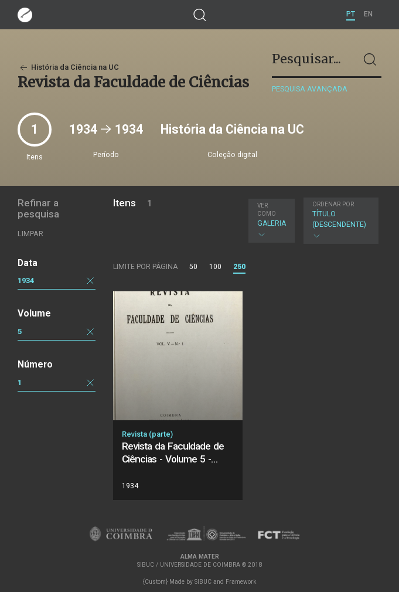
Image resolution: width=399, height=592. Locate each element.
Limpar (30, 233)
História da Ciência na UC (68, 67)
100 (215, 267)
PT (350, 14)
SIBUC (203, 582)
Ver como (266, 209)
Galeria (271, 220)
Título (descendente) (339, 220)
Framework (241, 582)
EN (368, 14)
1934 (26, 280)
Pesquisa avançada (309, 88)
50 (193, 267)
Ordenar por (333, 204)
